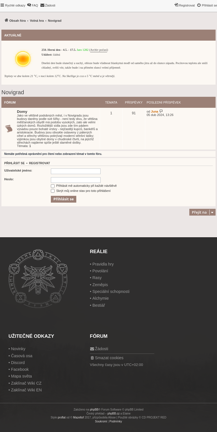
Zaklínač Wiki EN (26, 390)
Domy (22, 111)
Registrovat (39, 163)
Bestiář (98, 305)
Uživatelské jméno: (18, 170)
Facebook (20, 369)
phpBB (94, 409)
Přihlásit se (14, 163)
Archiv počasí (98, 49)
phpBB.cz (113, 413)
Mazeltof (78, 417)
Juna (154, 111)
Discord (18, 362)
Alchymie (100, 298)
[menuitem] (32, 5)
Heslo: (9, 179)
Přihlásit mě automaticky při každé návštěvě (84, 185)
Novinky (18, 349)
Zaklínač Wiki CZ (26, 383)
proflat (62, 417)
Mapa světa (21, 376)
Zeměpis (100, 284)
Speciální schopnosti (110, 291)
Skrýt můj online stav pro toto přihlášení (81, 190)
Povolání (100, 271)
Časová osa (21, 356)
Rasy (97, 277)
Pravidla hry (103, 264)
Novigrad (12, 92)
